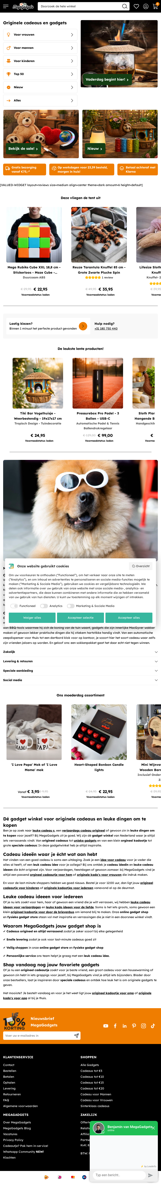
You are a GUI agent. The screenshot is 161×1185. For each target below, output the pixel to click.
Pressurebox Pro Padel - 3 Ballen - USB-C (98, 415)
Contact (8, 1065)
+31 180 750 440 (106, 328)
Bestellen (9, 1071)
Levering (9, 1088)
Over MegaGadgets (17, 1122)
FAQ (6, 1100)
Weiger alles (32, 618)
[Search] (124, 6)
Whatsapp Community (23, 1152)
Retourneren (12, 1094)
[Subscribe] (76, 1035)
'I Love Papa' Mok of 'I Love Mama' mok (34, 767)
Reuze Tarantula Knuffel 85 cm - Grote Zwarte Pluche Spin (99, 269)
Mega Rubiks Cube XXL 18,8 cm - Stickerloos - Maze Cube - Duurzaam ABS (34, 270)
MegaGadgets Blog (17, 1128)
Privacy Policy (13, 1140)
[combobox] (84, 6)
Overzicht (140, 566)
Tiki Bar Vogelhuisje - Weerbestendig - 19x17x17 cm (38, 415)
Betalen (8, 1077)
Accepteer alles (129, 618)
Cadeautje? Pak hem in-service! (25, 1146)
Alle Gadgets (89, 1065)
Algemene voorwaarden (20, 1106)
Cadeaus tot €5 (91, 1071)
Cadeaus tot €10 (92, 1077)
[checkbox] (22, 606)
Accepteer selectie (80, 618)
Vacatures (10, 1134)
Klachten (9, 1157)
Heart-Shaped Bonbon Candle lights (99, 767)
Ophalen (9, 1082)
